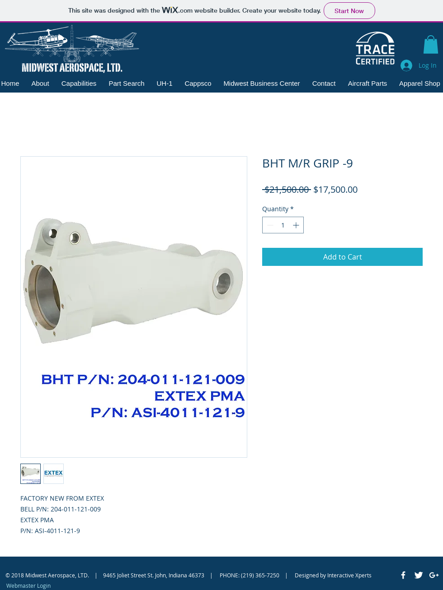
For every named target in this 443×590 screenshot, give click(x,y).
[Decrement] (269, 225)
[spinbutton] (283, 225)
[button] (430, 44)
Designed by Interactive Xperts (333, 575)
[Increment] (296, 225)
